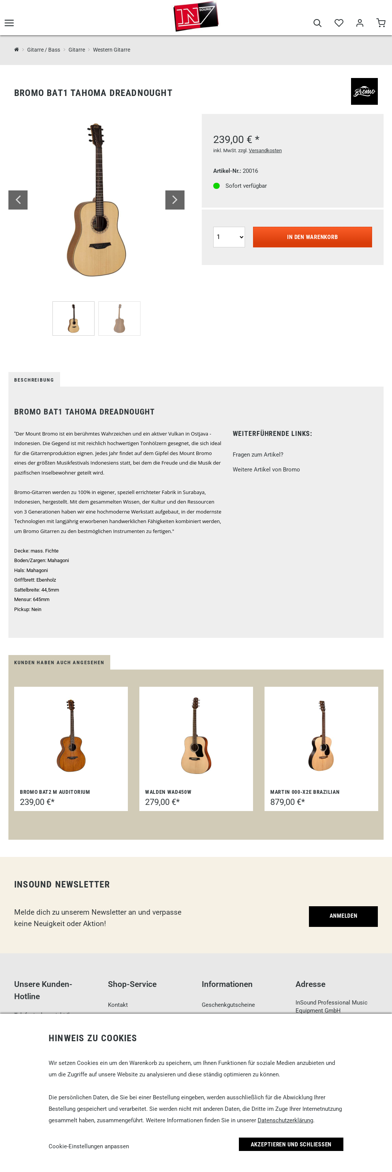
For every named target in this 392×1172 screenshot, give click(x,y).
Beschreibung (34, 380)
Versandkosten (265, 150)
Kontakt (118, 1004)
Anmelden (344, 915)
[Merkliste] (338, 24)
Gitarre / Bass (43, 50)
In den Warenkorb (312, 237)
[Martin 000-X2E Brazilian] (321, 735)
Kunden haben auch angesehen (59, 662)
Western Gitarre (111, 50)
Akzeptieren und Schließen (291, 1144)
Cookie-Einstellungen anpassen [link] (89, 1146)
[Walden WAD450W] (196, 735)
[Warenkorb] (380, 24)
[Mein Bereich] (359, 24)
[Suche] (317, 24)
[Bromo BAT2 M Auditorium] (71, 735)
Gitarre (77, 50)
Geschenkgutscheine (228, 1004)
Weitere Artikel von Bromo (266, 469)
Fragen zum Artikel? (258, 454)
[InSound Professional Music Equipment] (16, 50)
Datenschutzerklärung (285, 1120)
